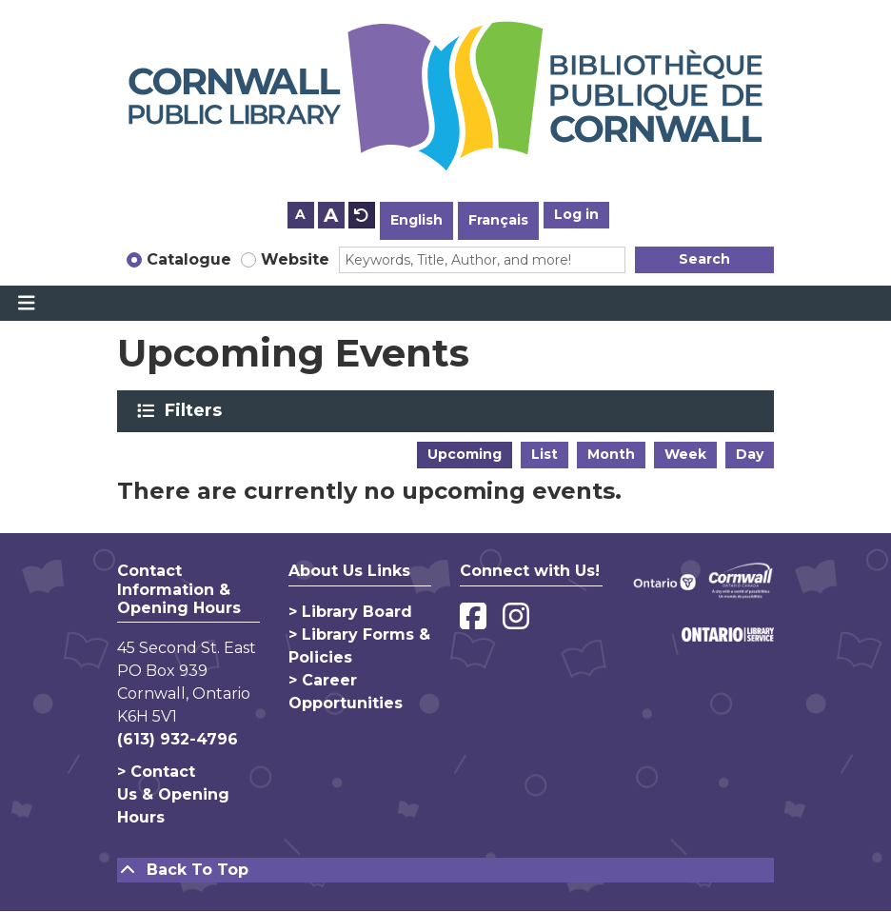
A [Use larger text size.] (331, 215)
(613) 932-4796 (177, 739)
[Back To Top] (445, 870)
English (416, 219)
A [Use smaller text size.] (300, 214)
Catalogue (189, 259)
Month (611, 454)
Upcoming (464, 454)
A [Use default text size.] (361, 215)
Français (498, 219)
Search (704, 259)
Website (295, 259)
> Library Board (350, 612)
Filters (196, 410)
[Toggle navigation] (26, 303)
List (544, 454)
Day (749, 454)
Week (685, 454)
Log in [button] (576, 214)
